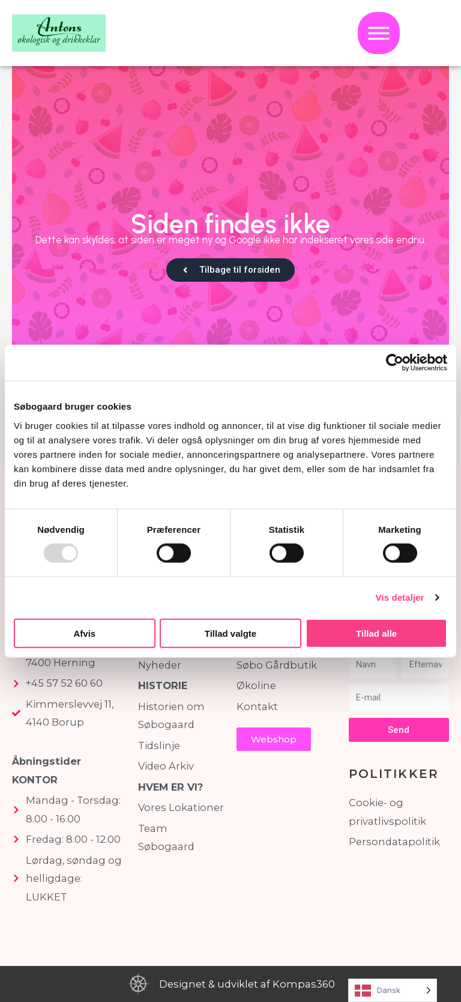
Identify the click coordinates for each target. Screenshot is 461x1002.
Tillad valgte (230, 633)
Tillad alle (376, 633)
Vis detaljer (400, 597)
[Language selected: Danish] (392, 990)
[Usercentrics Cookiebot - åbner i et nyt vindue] (394, 363)
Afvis (84, 633)
